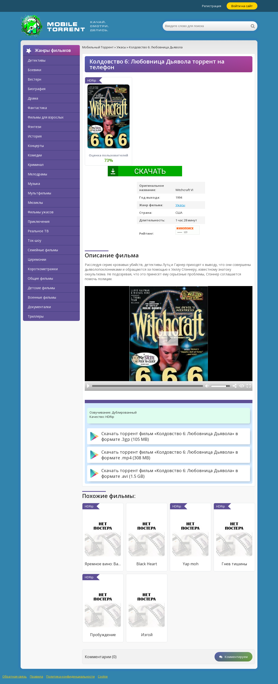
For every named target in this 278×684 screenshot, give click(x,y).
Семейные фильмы (43, 250)
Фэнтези (34, 126)
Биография (36, 89)
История (35, 136)
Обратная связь (14, 676)
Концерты (36, 145)
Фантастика (37, 107)
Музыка (34, 183)
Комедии (35, 155)
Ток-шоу (34, 240)
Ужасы (180, 205)
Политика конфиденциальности (70, 676)
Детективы (36, 60)
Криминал (36, 164)
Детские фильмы (41, 288)
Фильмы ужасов (41, 212)
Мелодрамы (37, 174)
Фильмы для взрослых (45, 117)
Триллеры (36, 316)
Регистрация (211, 6)
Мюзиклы (35, 202)
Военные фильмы (42, 297)
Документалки (39, 307)
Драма (33, 98)
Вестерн (34, 79)
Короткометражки (43, 269)
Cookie (103, 676)
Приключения (38, 221)
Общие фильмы (40, 278)
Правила (36, 676)
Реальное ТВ (38, 231)
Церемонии (37, 259)
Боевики (34, 70)
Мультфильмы (39, 193)
